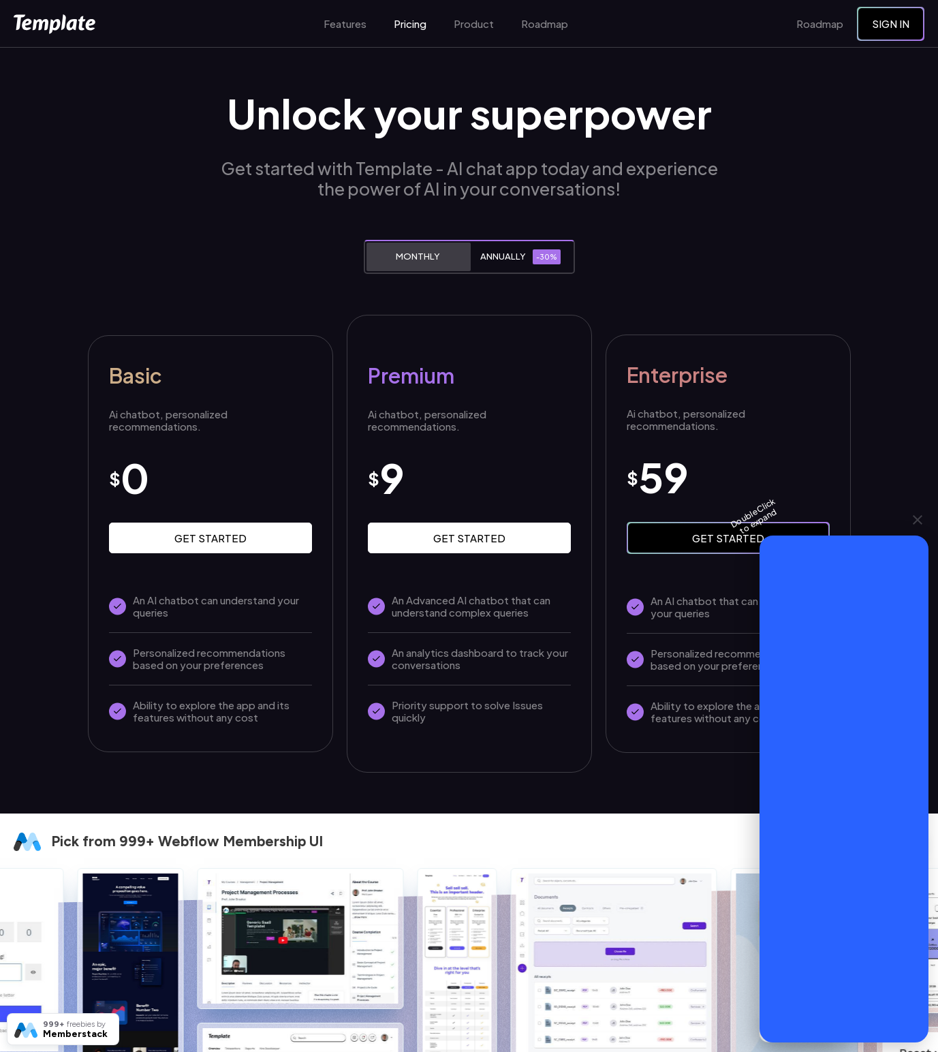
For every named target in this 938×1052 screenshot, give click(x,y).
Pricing (410, 24)
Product (474, 24)
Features (345, 24)
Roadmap (544, 24)
